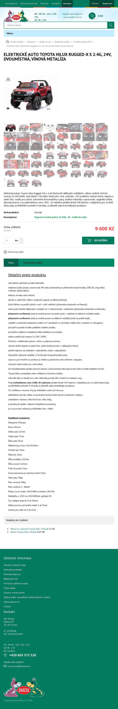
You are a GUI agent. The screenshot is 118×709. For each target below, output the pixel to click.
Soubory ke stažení (33, 262)
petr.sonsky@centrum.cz (72, 17)
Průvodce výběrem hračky (16, 583)
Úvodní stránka (14, 41)
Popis (11, 262)
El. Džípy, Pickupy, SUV (82, 42)
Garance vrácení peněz (14, 592)
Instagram (56, 3)
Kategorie (31, 42)
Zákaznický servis (12, 601)
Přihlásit (95, 3)
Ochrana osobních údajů (15, 565)
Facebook (44, 3)
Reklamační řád (11, 578)
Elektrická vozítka (62, 42)
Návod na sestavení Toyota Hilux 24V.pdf (29, 528)
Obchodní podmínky (28, 3)
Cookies (7, 606)
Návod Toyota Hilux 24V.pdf (23, 532)
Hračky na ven (45, 42)
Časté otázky (9, 588)
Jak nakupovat (11, 3)
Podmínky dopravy (12, 574)
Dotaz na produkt (15, 252)
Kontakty (67, 3)
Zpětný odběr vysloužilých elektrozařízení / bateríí (27, 597)
